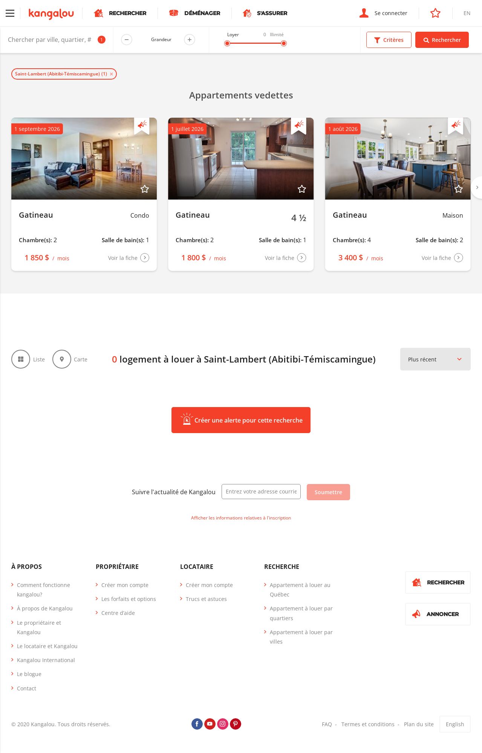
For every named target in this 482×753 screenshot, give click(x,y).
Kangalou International (46, 660)
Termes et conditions (368, 724)
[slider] (227, 43)
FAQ (327, 724)
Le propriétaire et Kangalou (39, 627)
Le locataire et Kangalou (47, 646)
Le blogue (29, 674)
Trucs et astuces (206, 598)
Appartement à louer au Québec (300, 589)
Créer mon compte (124, 585)
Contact (26, 688)
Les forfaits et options (128, 598)
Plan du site (419, 724)
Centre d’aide (118, 612)
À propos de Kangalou (45, 608)
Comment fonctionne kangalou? (43, 589)
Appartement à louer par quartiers (301, 613)
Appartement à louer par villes (301, 637)
